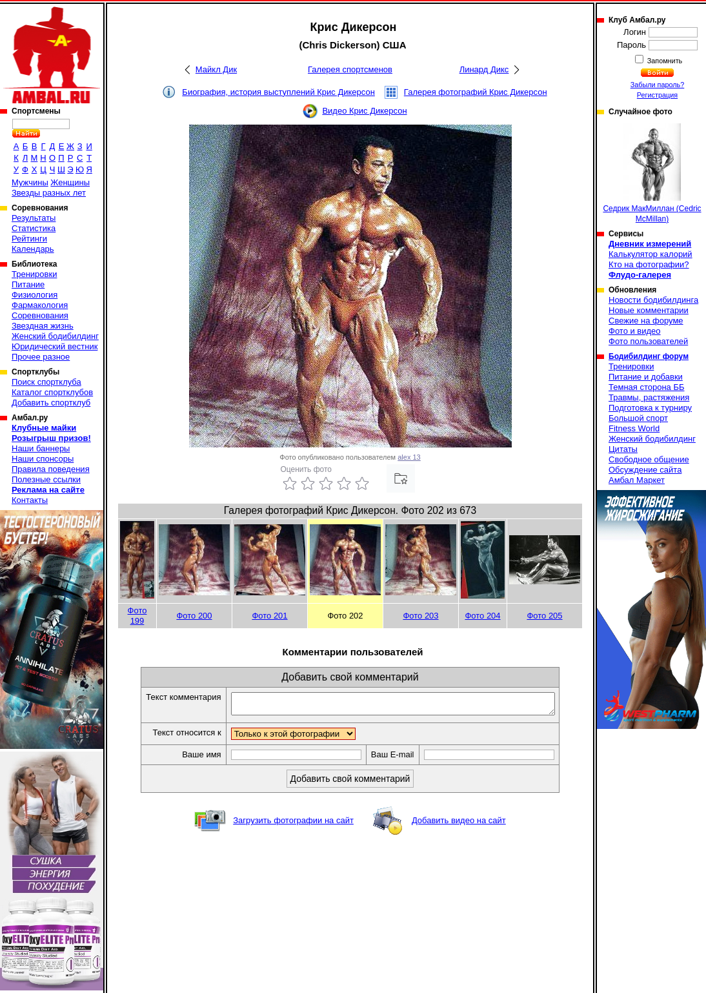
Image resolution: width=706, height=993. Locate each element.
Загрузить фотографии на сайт (293, 824)
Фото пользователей (648, 341)
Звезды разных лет (49, 193)
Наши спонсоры (43, 459)
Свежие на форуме (646, 320)
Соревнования (40, 315)
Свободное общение (649, 459)
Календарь (33, 249)
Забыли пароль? (657, 84)
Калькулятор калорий (650, 254)
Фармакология (40, 305)
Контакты (30, 500)
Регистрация (657, 95)
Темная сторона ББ (647, 387)
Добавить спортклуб (51, 402)
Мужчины (30, 182)
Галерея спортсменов (350, 69)
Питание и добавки (646, 377)
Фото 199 (137, 616)
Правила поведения (51, 469)
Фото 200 (194, 615)
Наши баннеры (41, 448)
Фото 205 (544, 615)
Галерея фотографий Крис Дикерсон (475, 92)
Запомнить (664, 61)
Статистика (33, 228)
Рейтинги (29, 238)
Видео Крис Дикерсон (364, 111)
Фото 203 (420, 615)
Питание (28, 284)
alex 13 (409, 457)
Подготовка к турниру (650, 408)
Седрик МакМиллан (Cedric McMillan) (652, 173)
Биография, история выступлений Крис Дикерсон (278, 92)
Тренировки (34, 274)
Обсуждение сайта (645, 470)
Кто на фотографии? (649, 264)
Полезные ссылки (46, 479)
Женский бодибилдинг (55, 336)
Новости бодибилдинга (653, 300)
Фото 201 (269, 615)
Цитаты (623, 449)
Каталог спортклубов (52, 392)
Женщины (70, 182)
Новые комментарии (649, 310)
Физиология (34, 295)
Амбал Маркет (637, 480)
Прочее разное (41, 357)
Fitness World (634, 428)
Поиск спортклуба (46, 382)
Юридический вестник (54, 346)
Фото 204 (482, 615)
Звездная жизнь (43, 326)
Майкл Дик (216, 69)
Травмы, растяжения (649, 397)
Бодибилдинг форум (649, 356)
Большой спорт (638, 418)
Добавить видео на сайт (459, 824)
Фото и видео (635, 331)
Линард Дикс (484, 69)
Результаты (33, 218)
